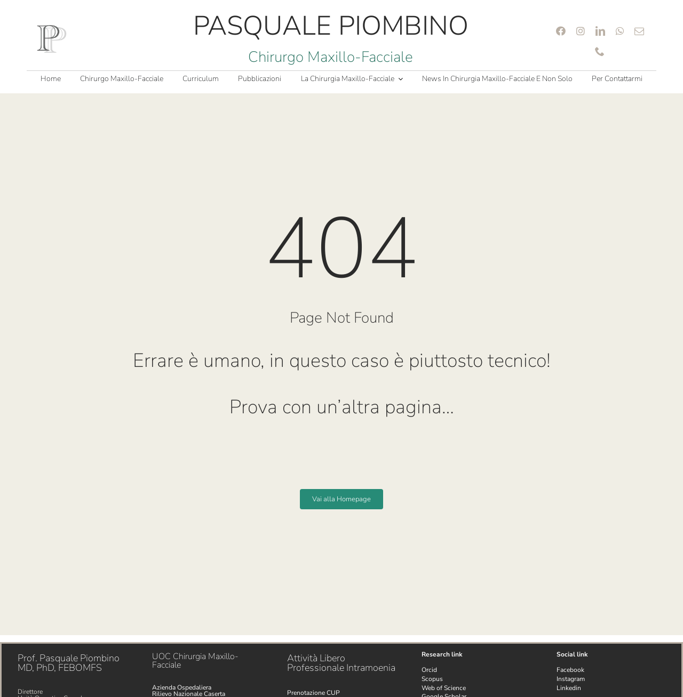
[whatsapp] (620, 31)
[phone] (600, 51)
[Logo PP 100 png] (52, 28)
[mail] (639, 31)
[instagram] (580, 31)
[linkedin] (600, 31)
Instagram (571, 679)
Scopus (432, 679)
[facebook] (561, 31)
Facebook (570, 670)
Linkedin (569, 688)
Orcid (429, 670)
